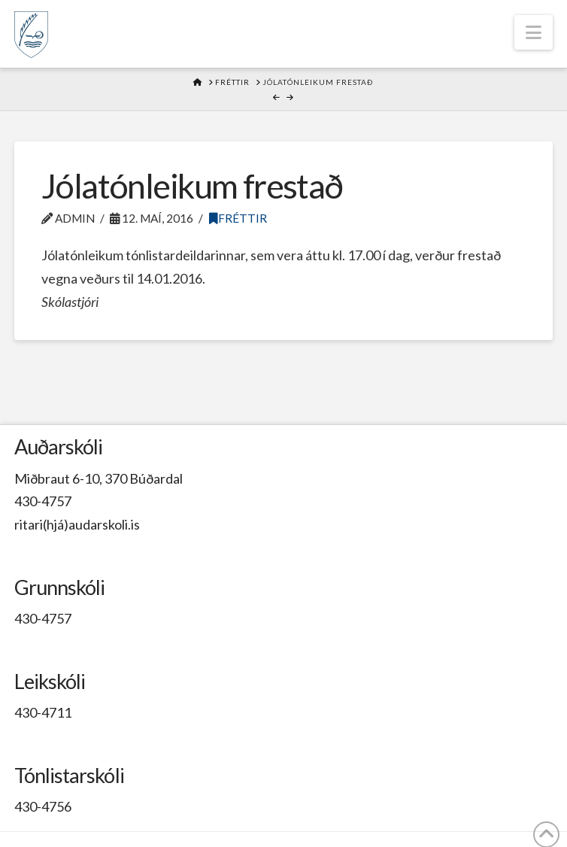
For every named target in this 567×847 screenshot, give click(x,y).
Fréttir (238, 218)
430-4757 (42, 501)
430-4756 (42, 806)
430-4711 (42, 712)
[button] (533, 32)
